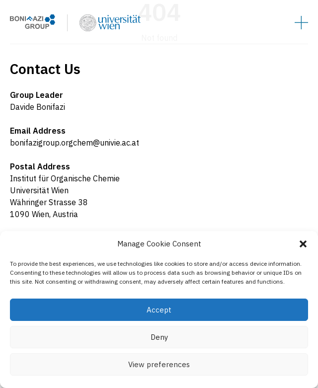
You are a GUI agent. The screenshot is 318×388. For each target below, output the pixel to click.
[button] (303, 244)
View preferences (159, 364)
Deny (159, 337)
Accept (159, 309)
